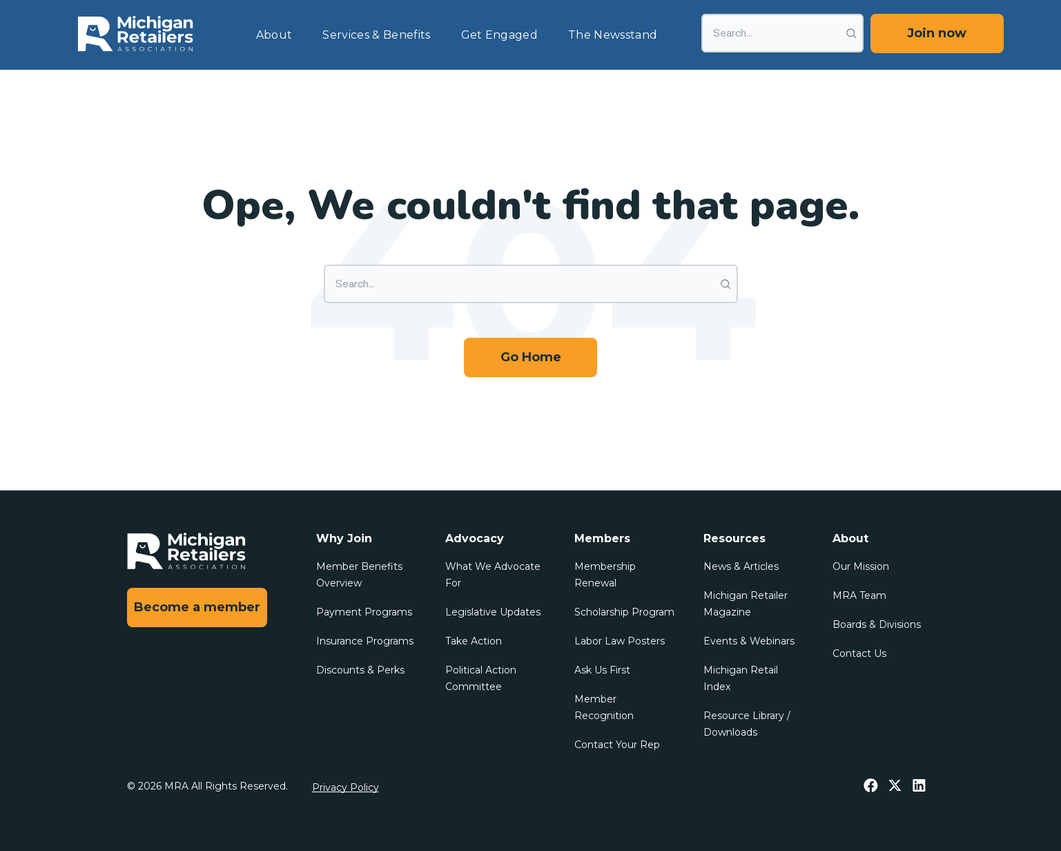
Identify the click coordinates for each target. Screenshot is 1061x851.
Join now (936, 33)
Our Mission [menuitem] (861, 566)
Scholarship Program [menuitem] (624, 612)
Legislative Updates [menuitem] (493, 612)
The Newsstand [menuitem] (612, 34)
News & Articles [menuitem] (741, 566)
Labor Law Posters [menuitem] (619, 641)
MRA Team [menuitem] (859, 595)
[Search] (782, 33)
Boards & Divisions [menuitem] (877, 624)
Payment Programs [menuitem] (364, 612)
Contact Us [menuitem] (859, 653)
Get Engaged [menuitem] (499, 34)
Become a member (197, 607)
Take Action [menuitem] (473, 641)
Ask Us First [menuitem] (602, 670)
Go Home (530, 357)
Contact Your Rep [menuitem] (617, 744)
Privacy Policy (345, 787)
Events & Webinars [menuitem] (749, 641)
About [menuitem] (274, 34)
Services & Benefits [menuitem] (376, 34)
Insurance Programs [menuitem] (364, 641)
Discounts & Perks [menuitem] (360, 670)
